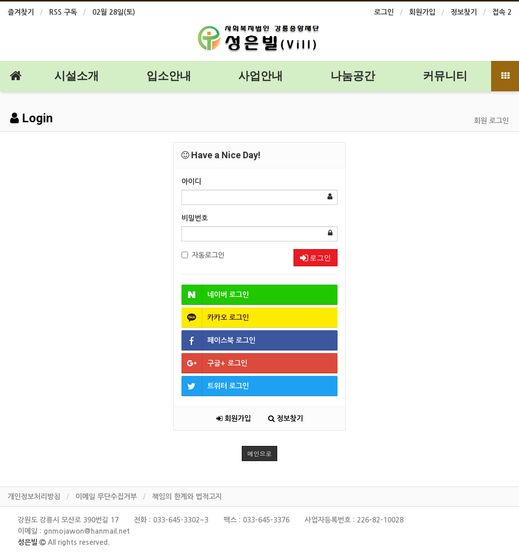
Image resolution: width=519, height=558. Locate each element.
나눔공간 (352, 75)
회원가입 (422, 12)
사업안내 (260, 75)
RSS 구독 (63, 12)
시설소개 (76, 75)
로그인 (384, 12)
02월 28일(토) (113, 12)
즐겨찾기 (21, 12)
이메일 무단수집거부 (106, 496)
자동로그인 (203, 255)
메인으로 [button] (259, 453)
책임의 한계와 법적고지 (187, 496)
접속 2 (501, 12)
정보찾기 (464, 12)
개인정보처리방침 (34, 496)
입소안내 (168, 75)
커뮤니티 (445, 75)
